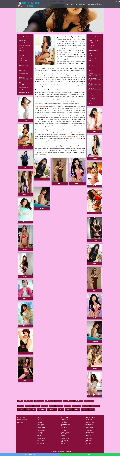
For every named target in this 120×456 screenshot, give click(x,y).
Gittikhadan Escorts (23, 53)
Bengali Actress (92, 53)
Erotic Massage (68, 400)
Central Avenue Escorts (24, 92)
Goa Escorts (63, 430)
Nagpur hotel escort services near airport (64, 136)
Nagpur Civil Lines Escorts (24, 45)
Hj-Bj (61, 409)
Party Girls (91, 60)
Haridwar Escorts (89, 429)
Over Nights (28, 400)
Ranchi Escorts (88, 443)
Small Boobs (52, 409)
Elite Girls (91, 42)
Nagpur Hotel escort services (70, 52)
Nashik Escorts (88, 421)
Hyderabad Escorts (41, 443)
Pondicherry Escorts (89, 422)
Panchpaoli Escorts (23, 58)
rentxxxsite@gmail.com (30, 454)
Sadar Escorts (22, 70)
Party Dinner (41, 409)
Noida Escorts (40, 435)
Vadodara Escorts (65, 429)
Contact (71, 4)
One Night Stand (92, 78)
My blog (100, 4)
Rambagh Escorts (22, 55)
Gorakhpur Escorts (41, 430)
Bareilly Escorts (40, 424)
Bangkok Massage (93, 58)
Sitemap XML (68, 451)
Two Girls (49, 400)
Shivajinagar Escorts (23, 87)
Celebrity (91, 93)
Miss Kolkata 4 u (60, 451)
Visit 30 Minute (92, 68)
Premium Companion (93, 63)
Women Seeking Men (93, 40)
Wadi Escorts (21, 50)
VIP (20, 400)
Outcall (90, 103)
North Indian (91, 88)
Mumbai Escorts (40, 419)
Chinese (86, 406)
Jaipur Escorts (64, 435)
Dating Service (30, 409)
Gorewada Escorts (23, 84)
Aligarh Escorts (40, 429)
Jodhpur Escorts (64, 441)
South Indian (91, 45)
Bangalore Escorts (41, 441)
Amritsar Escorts (64, 433)
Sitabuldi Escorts (22, 40)
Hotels (84, 4)
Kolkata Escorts (40, 445)
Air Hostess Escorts (21, 427)
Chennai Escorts (64, 419)
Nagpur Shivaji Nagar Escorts (23, 74)
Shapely (68, 409)
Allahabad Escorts (41, 427)
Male (36, 406)
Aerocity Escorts (40, 440)
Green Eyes (76, 406)
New (91, 409)
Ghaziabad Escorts (41, 437)
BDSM (21, 409)
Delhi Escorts (40, 421)
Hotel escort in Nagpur (40, 106)
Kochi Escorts (64, 443)
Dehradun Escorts (89, 424)
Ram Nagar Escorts (23, 60)
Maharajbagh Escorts (23, 65)
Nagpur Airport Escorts (24, 89)
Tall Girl (90, 70)
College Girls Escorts (22, 419)
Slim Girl (91, 73)
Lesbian (67, 406)
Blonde (44, 406)
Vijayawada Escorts (89, 441)
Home (67, 4)
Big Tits (59, 406)
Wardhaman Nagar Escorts (24, 79)
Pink (52, 406)
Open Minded (39, 400)
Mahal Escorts (22, 82)
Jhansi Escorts (40, 432)
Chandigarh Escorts (65, 421)
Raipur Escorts (88, 433)
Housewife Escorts (21, 425)
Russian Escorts (20, 422)
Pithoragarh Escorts (89, 432)
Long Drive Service (93, 75)
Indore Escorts (64, 445)
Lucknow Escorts (40, 433)
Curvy (84, 409)
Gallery (76, 4)
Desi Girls (91, 83)
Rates (80, 4)
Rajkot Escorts (88, 437)
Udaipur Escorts (64, 440)
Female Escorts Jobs (92, 4)
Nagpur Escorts (88, 419)
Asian (21, 406)
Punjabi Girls (91, 55)
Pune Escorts (64, 422)
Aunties (90, 80)
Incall (90, 100)
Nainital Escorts (88, 425)
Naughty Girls (89, 400)
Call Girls (91, 47)
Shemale (29, 406)
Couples (58, 400)
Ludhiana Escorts (65, 432)
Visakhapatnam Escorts (66, 424)
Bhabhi (90, 85)
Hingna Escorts (22, 47)
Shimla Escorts (88, 438)
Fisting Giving (92, 98)
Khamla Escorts (22, 68)
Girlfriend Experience (93, 50)
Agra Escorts (39, 422)
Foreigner (91, 90)
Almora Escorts (88, 430)
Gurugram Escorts (41, 438)
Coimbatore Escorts (65, 437)
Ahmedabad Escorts (65, 425)
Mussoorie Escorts (89, 427)
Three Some (95, 406)
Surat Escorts (64, 427)
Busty (76, 409)
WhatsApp (90, 454)
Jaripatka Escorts (22, 63)
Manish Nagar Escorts (23, 77)
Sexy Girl (91, 65)
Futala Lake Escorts (23, 42)
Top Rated (78, 400)
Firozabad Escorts (41, 425)
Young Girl (91, 95)
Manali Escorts (88, 440)
